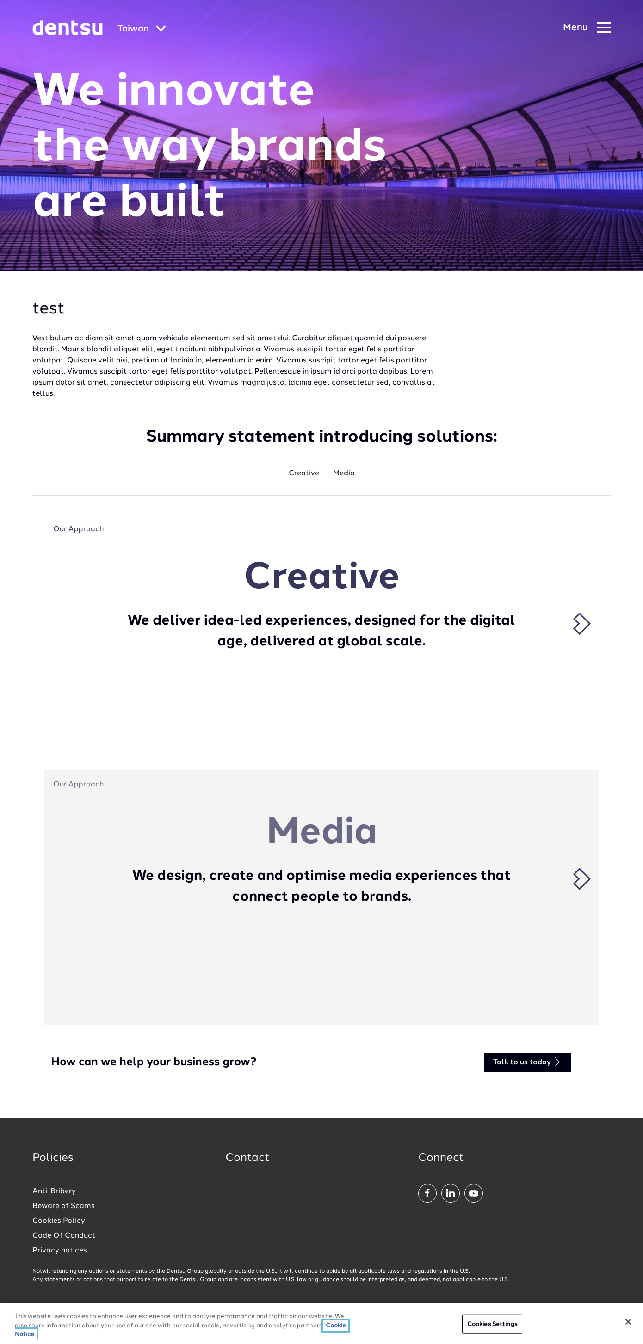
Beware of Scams (63, 1206)
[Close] (628, 1324)
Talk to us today (527, 1061)
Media (344, 473)
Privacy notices (59, 1250)
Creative (304, 473)
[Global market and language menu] (141, 29)
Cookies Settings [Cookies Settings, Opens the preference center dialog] (492, 1327)
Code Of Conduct (63, 1236)
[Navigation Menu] (587, 28)
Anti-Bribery (54, 1191)
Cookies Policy (58, 1221)
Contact (247, 1158)
